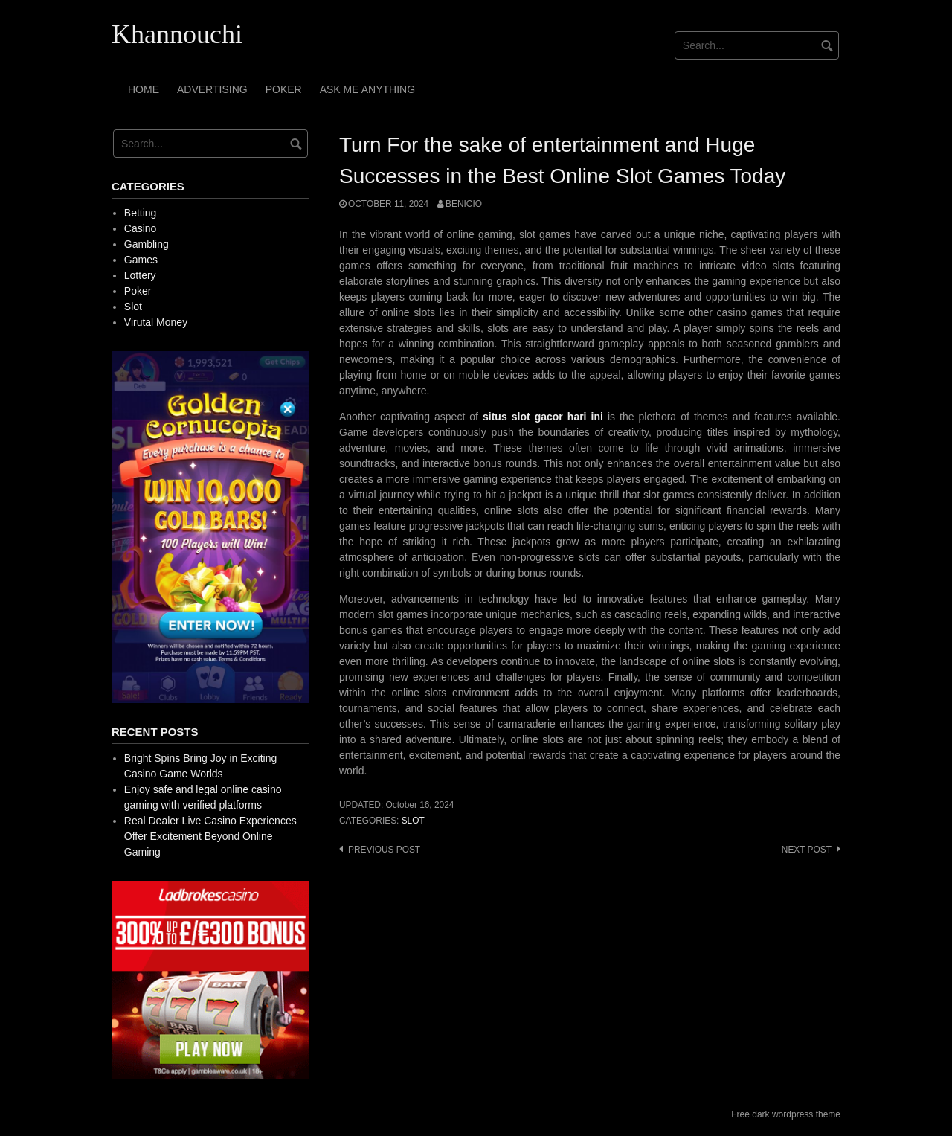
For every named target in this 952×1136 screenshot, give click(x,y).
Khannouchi (177, 34)
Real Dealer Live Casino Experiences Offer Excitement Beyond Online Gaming (210, 836)
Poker (284, 89)
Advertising (212, 89)
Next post (807, 849)
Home (143, 89)
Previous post (384, 849)
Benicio (464, 204)
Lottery (140, 275)
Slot (413, 820)
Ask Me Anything (367, 89)
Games (141, 260)
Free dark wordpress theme (785, 1114)
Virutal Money (155, 322)
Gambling (146, 244)
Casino (140, 228)
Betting (140, 213)
